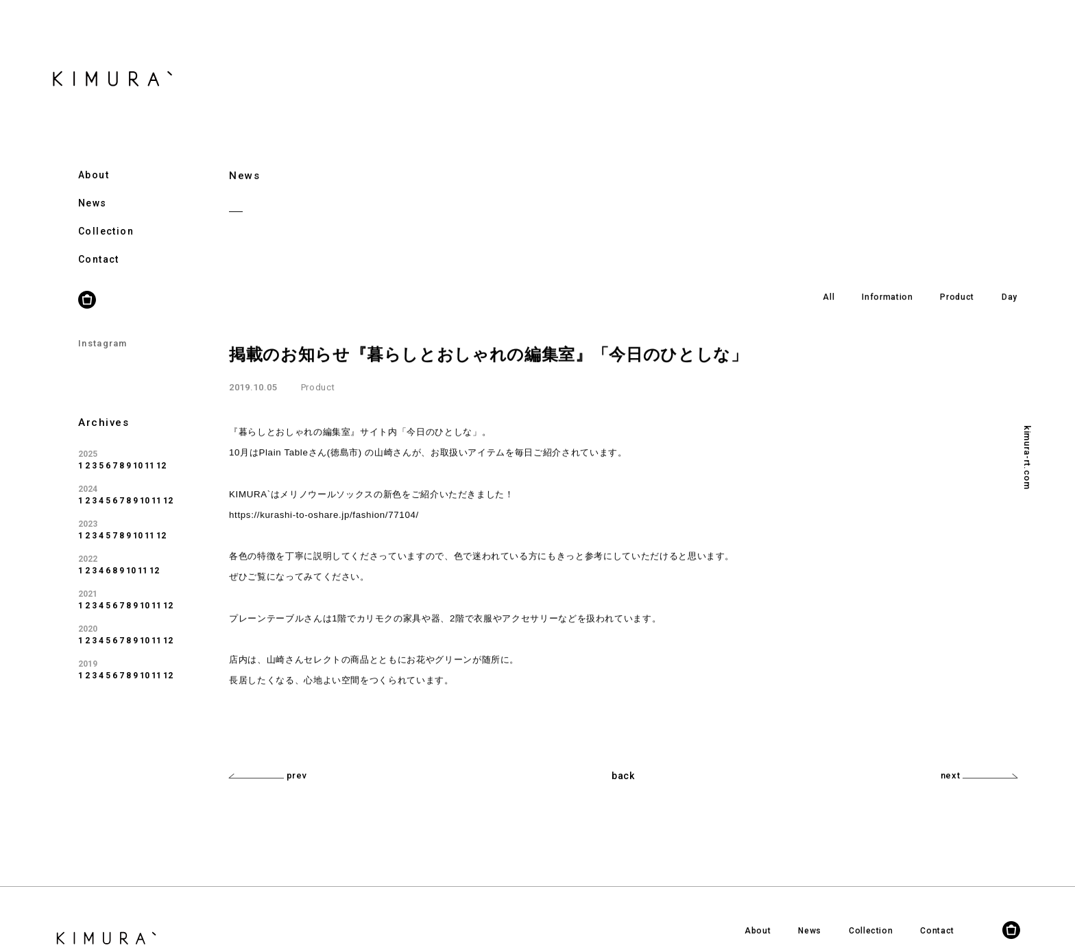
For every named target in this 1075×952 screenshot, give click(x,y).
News (92, 186)
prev (267, 775)
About (93, 158)
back (623, 775)
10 (138, 449)
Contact (98, 242)
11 (149, 449)
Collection (106, 214)
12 (161, 449)
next (979, 775)
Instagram (103, 327)
